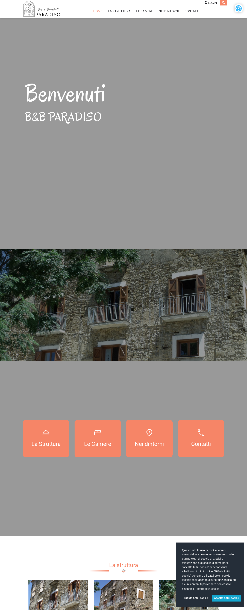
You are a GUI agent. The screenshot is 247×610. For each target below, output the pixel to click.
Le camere (144, 11)
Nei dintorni (169, 11)
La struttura (119, 11)
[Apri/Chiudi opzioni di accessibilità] (239, 8)
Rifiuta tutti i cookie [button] (196, 598)
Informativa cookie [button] (207, 588)
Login (212, 3)
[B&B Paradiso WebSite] (41, 9)
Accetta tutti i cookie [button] (226, 598)
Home (97, 11)
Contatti (191, 11)
